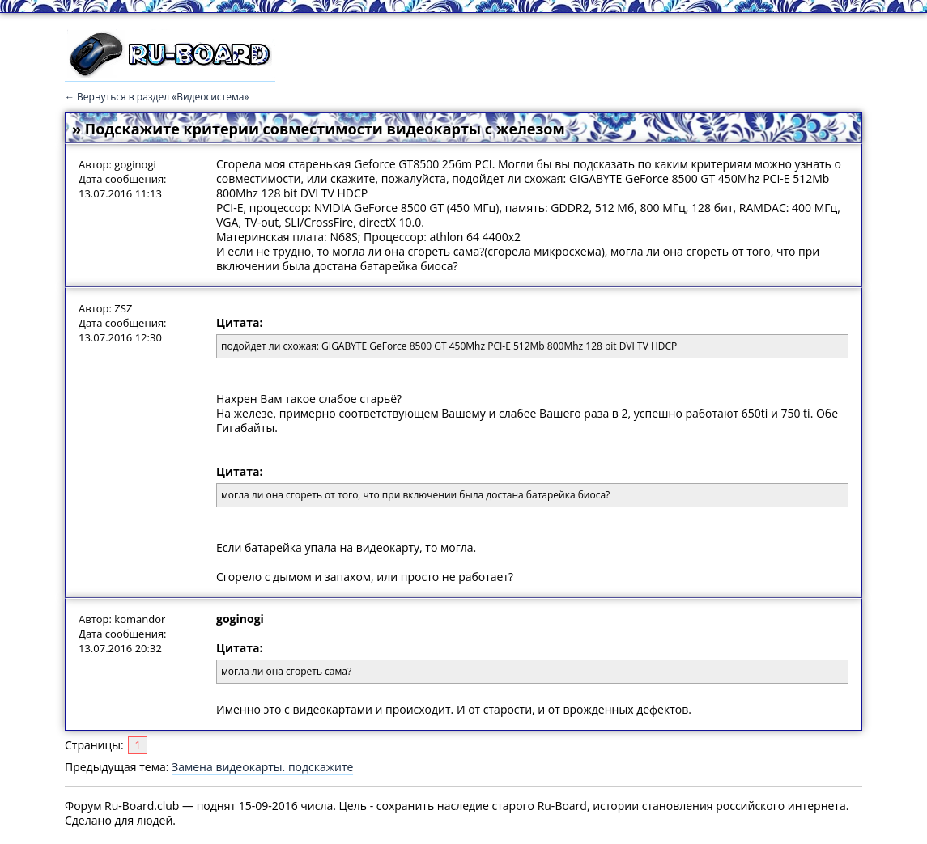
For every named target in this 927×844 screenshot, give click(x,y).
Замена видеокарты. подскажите (262, 766)
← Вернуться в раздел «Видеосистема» (157, 97)
